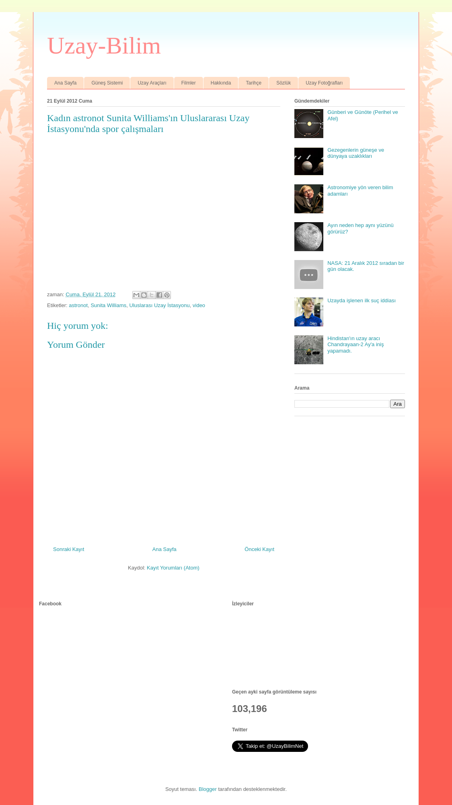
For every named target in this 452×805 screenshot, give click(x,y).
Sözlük (283, 83)
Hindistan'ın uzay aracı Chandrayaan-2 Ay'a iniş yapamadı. (355, 344)
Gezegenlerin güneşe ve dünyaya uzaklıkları (355, 153)
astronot (78, 305)
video (199, 305)
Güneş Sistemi (107, 83)
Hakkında (221, 83)
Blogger (208, 789)
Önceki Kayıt (259, 549)
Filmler (188, 83)
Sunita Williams (108, 305)
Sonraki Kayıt (68, 549)
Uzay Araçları (152, 83)
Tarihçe (253, 83)
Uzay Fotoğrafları (324, 83)
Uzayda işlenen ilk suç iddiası (361, 300)
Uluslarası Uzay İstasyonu (159, 305)
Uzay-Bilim (104, 45)
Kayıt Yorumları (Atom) (173, 568)
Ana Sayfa (65, 83)
